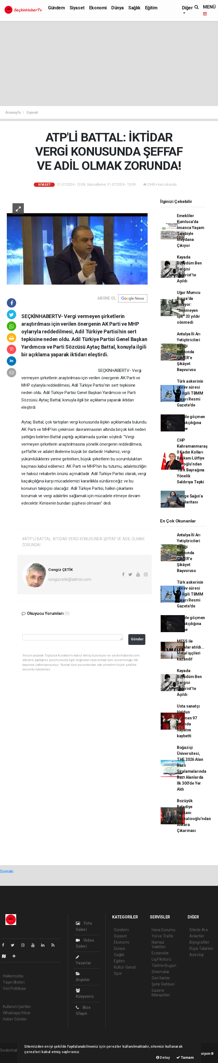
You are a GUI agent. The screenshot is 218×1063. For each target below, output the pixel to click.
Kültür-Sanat (125, 967)
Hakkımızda (13, 976)
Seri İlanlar (161, 978)
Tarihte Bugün (164, 965)
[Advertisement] (109, 63)
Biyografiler (199, 942)
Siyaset (77, 7)
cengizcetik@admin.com (69, 579)
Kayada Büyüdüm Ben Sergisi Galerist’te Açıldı (189, 269)
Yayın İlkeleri (13, 982)
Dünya (117, 7)
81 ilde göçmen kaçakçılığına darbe (191, 422)
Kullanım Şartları (17, 1006)
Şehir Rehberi (163, 984)
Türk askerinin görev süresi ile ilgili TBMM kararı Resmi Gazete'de (190, 393)
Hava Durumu (163, 930)
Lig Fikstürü (161, 959)
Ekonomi (98, 7)
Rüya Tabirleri (201, 948)
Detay (163, 1057)
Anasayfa (13, 112)
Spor (118, 973)
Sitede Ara (198, 930)
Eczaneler (160, 953)
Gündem (56, 7)
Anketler (196, 936)
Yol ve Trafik (162, 936)
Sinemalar (160, 971)
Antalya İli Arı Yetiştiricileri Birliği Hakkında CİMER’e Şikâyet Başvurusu (188, 352)
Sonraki (6, 871)
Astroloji (196, 954)
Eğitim (151, 7)
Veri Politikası (14, 988)
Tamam (185, 1057)
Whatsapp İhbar (16, 1013)
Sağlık (134, 7)
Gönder (137, 639)
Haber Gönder (15, 1019)
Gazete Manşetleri (161, 992)
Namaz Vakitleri (158, 944)
